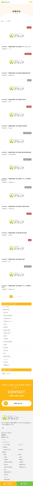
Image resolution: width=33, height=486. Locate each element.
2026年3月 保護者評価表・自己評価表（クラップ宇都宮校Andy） (16, 286)
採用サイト (4, 437)
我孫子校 (6, 312)
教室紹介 (4, 452)
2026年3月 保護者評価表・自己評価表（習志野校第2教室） (16, 152)
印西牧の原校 (11, 208)
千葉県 (4, 454)
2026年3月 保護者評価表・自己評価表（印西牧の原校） (15, 206)
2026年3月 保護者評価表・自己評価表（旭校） (13, 259)
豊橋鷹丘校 (6, 365)
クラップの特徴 (6, 444)
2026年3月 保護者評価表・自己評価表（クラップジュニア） (16, 46)
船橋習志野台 (11, 75)
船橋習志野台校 (7, 472)
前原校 (5, 344)
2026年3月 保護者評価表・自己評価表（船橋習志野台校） (16, 73)
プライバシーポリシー (6, 432)
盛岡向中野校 (7, 330)
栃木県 (19, 454)
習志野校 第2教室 (8, 462)
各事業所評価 (5, 309)
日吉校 (5, 324)
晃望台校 (6, 327)
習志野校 (10, 128)
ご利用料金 (20, 449)
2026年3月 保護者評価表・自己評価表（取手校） (13, 99)
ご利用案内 (4, 447)
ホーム (3, 439)
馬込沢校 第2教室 (8, 467)
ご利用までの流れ (7, 449)
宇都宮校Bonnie (12, 182)
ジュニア (10, 48)
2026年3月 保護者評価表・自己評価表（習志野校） (14, 126)
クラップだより (6, 306)
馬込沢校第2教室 (8, 315)
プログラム (20, 444)
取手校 (10, 101)
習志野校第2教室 (12, 154)
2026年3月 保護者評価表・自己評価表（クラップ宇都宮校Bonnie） (16, 179)
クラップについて (6, 442)
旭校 (9, 261)
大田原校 (6, 338)
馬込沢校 (6, 350)
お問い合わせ (13, 403)
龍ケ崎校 (10, 235)
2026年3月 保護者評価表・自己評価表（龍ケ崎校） (14, 233)
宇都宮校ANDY (12, 289)
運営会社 (3, 435)
